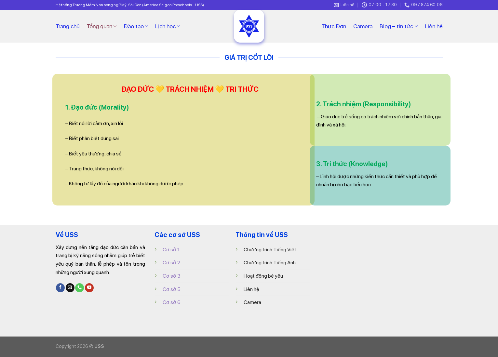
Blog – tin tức (398, 26)
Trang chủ (67, 26)
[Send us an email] (70, 287)
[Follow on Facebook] (60, 287)
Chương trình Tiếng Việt (270, 249)
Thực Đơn (333, 26)
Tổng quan (101, 26)
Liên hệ (434, 26)
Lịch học (167, 26)
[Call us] (79, 287)
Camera (362, 26)
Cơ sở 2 (171, 262)
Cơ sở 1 (171, 249)
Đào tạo (136, 26)
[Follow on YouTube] (89, 287)
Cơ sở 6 (172, 302)
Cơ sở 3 (172, 276)
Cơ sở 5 (172, 289)
